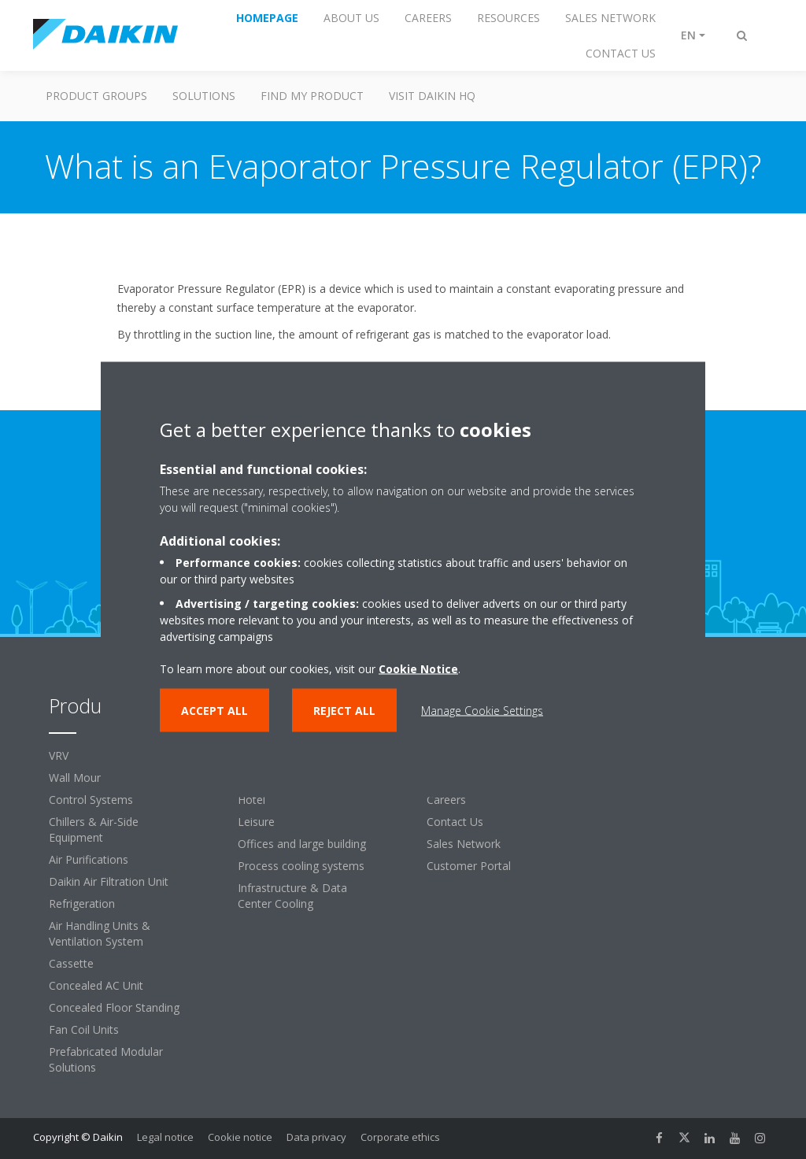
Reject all (344, 710)
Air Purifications (88, 859)
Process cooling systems (301, 865)
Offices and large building (302, 843)
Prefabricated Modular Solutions (106, 1059)
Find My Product (312, 95)
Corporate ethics (400, 1137)
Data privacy (316, 1137)
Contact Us (455, 821)
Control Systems (91, 799)
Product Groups (96, 95)
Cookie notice (240, 1137)
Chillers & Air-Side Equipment (94, 829)
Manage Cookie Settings (482, 710)
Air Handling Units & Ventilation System (99, 933)
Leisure (256, 821)
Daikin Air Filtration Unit (108, 881)
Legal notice (165, 1137)
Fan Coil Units (84, 1029)
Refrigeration (82, 903)
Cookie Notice (418, 668)
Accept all (214, 710)
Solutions (203, 95)
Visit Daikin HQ (432, 95)
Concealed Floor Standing (114, 1007)
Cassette (71, 963)
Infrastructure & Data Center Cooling (292, 895)
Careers (446, 799)
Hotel (251, 799)
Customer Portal (469, 865)
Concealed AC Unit (96, 985)
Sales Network (464, 843)
